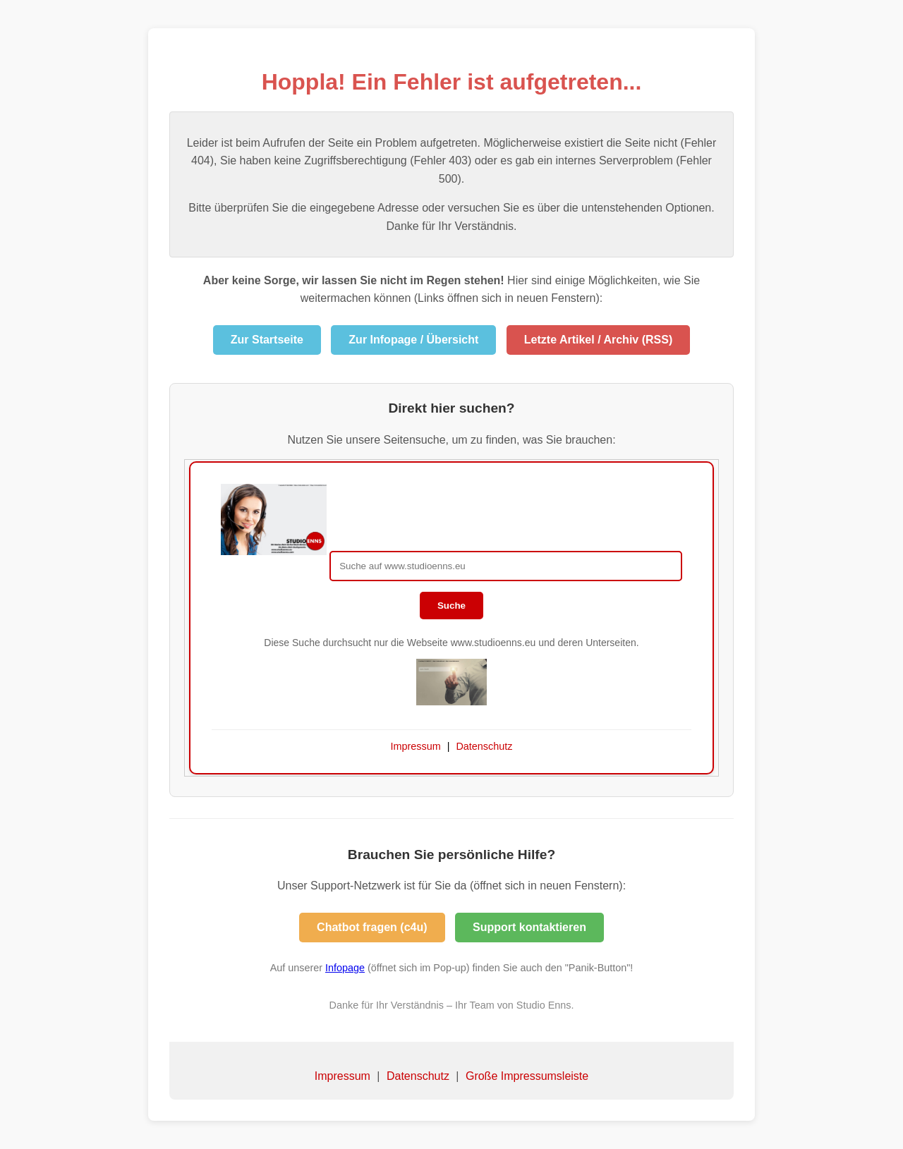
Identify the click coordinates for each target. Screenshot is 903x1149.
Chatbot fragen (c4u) (372, 927)
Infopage (345, 967)
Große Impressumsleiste (527, 1076)
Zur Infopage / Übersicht (413, 340)
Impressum (342, 1076)
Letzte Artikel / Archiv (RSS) (598, 340)
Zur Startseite (267, 340)
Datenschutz (418, 1076)
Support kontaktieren (529, 927)
